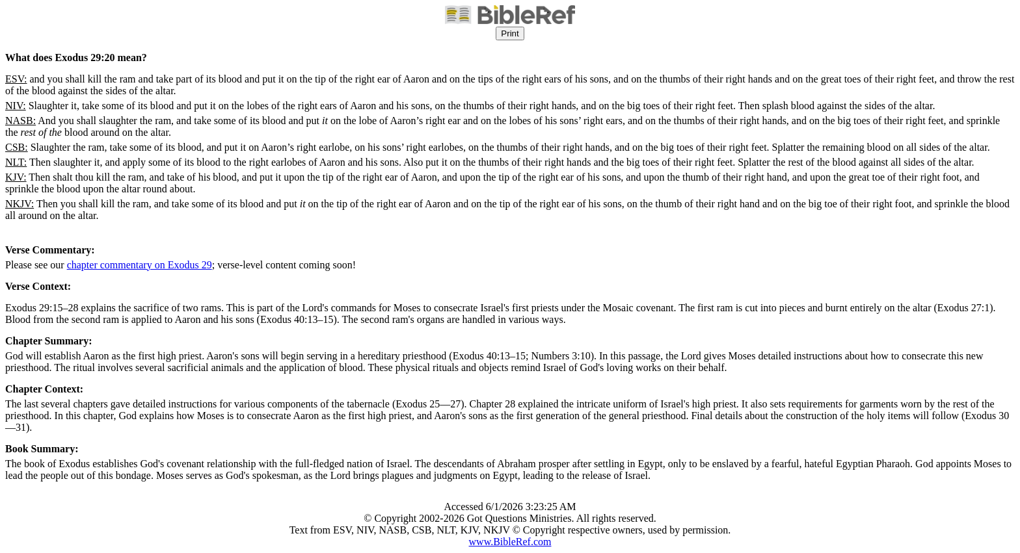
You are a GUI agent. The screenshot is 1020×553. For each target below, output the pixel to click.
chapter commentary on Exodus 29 (139, 264)
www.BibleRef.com (510, 541)
